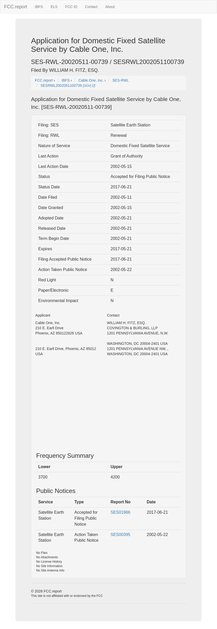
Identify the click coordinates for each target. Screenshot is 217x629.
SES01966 (120, 512)
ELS (54, 7)
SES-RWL (120, 80)
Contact (91, 7)
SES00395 (120, 534)
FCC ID (71, 7)
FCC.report (15, 6)
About (110, 7)
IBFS (39, 7)
